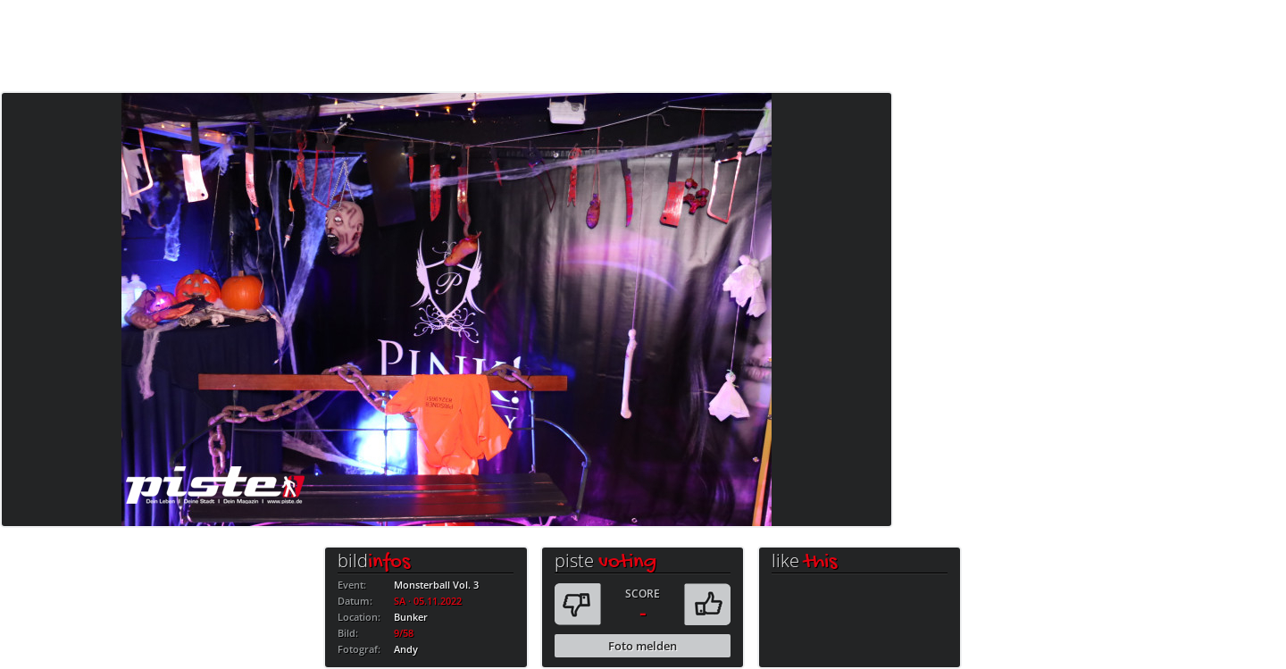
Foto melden (642, 646)
